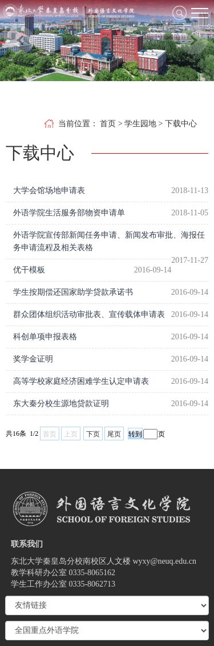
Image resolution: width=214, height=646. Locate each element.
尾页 (114, 434)
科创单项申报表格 (45, 336)
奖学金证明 (33, 359)
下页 (93, 434)
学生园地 (140, 123)
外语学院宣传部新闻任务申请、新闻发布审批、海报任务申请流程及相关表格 (109, 241)
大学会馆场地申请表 (49, 190)
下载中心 (181, 123)
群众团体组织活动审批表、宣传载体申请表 (89, 314)
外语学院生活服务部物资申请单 (69, 212)
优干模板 (29, 270)
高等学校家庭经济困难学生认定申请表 (81, 381)
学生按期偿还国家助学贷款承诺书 (73, 292)
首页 (108, 123)
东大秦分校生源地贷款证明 (61, 403)
